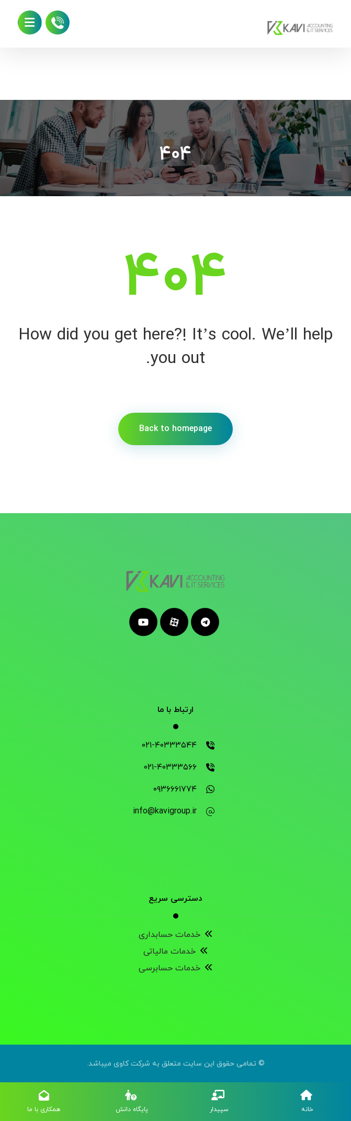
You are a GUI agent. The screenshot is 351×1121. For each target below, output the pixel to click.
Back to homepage (175, 429)
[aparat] (174, 622)
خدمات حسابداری (176, 935)
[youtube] (143, 622)
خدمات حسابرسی (176, 968)
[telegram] (205, 622)
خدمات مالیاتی (175, 951)
